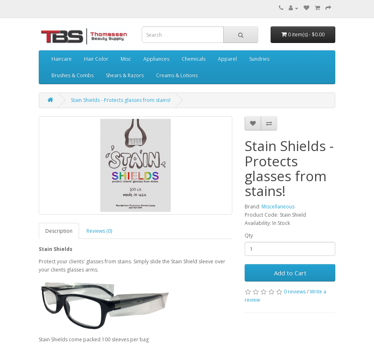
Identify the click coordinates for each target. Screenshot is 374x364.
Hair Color (96, 58)
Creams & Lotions (177, 75)
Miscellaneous (278, 206)
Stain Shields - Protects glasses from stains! (121, 100)
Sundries (259, 58)
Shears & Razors (125, 75)
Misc (126, 58)
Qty (249, 235)
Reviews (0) (99, 230)
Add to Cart (290, 273)
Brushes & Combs (72, 75)
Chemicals (194, 58)
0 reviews (295, 291)
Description (58, 230)
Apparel (227, 58)
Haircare (61, 58)
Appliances (156, 58)
